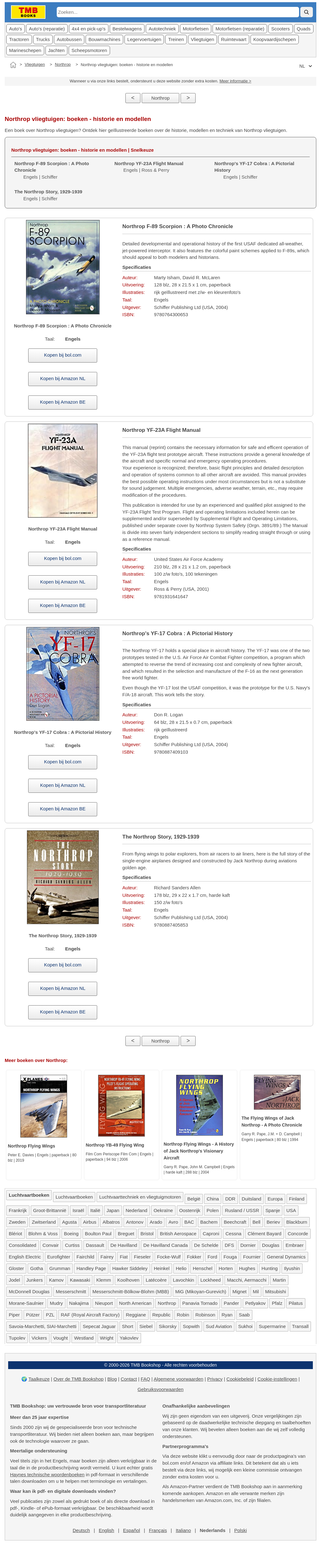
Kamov (56, 1280)
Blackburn (296, 1222)
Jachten (56, 50)
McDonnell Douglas (29, 1291)
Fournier (251, 1256)
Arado (156, 1222)
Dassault (95, 1245)
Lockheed (210, 1280)
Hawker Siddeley (130, 1268)
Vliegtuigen (202, 39)
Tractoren (19, 39)
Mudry (56, 1303)
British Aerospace (178, 1233)
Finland (296, 1198)
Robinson (205, 1314)
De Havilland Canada (165, 1245)
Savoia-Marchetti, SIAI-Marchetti (42, 1326)
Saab (244, 1314)
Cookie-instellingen (277, 1379)
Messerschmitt (71, 1291)
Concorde (298, 1233)
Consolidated (22, 1245)
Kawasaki (80, 1280)
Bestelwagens (127, 28)
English (106, 1530)
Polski (240, 1530)
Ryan (227, 1314)
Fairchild (85, 1256)
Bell (256, 1222)
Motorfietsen (196, 28)
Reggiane (136, 1314)
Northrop (63, 64)
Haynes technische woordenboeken (47, 1474)
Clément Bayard (265, 1233)
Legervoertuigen (144, 39)
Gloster (16, 1268)
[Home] (13, 65)
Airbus (90, 1222)
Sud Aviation (219, 1326)
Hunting (269, 1268)
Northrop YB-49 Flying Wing (115, 1145)
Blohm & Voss (43, 1233)
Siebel (146, 1326)
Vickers (39, 1338)
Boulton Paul (98, 1233)
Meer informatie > (235, 81)
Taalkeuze (39, 1379)
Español (131, 1530)
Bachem (209, 1222)
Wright (106, 1338)
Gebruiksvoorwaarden (161, 1389)
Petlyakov (255, 1303)
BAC (189, 1222)
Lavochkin (183, 1280)
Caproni (211, 1233)
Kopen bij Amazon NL (62, 378)
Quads (304, 28)
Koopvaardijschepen (274, 39)
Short (127, 1326)
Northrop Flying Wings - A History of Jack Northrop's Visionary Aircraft (199, 1151)
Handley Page (91, 1268)
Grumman (59, 1268)
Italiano (183, 1530)
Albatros (111, 1222)
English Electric (25, 1256)
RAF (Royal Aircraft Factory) (90, 1314)
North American (135, 1303)
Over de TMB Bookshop (79, 1379)
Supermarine (272, 1326)
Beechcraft (235, 1222)
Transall (300, 1326)
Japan (113, 1210)
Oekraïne (163, 1210)
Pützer (32, 1314)
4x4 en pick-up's (89, 28)
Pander (231, 1303)
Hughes (247, 1268)
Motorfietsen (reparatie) (239, 28)
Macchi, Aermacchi (246, 1280)
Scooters (280, 28)
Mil (256, 1291)
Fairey (107, 1256)
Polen (212, 1210)
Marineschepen (25, 50)
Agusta (69, 1222)
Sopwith (191, 1326)
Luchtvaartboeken (74, 1197)
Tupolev (17, 1338)
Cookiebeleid (240, 1379)
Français (158, 1530)
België (193, 1198)
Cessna (233, 1233)
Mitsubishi (275, 1291)
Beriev (273, 1222)
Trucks (43, 39)
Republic (161, 1314)
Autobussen (69, 39)
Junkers (34, 1280)
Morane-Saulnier (26, 1303)
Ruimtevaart (233, 39)
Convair (51, 1245)
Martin (279, 1280)
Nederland (136, 1210)
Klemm (103, 1280)
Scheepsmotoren (89, 50)
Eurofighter (58, 1256)
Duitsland (251, 1198)
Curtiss (72, 1245)
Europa (274, 1198)
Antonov (134, 1222)
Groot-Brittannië (49, 1210)
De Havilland (123, 1245)
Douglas (270, 1245)
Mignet (240, 1291)
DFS (229, 1245)
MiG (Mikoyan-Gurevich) (200, 1291)
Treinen (176, 39)
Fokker (194, 1256)
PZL (50, 1314)
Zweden (17, 1222)
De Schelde (206, 1245)
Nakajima (79, 1303)
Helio (181, 1268)
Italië (95, 1210)
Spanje (273, 1210)
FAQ (145, 1379)
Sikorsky (168, 1326)
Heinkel (162, 1268)
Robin (183, 1314)
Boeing (71, 1233)
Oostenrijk (190, 1210)
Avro (173, 1222)
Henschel (203, 1268)
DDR (230, 1198)
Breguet (126, 1233)
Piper (14, 1314)
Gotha (36, 1268)
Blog (112, 1379)
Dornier (248, 1245)
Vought (60, 1338)
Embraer (295, 1245)
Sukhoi (245, 1326)
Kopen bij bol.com (63, 355)
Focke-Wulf (169, 1256)
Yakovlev (129, 1338)
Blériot (15, 1233)
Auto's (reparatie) (47, 28)
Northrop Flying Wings (31, 1145)
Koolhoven (128, 1280)
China (213, 1198)
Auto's (15, 28)
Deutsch (81, 1530)
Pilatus (296, 1303)
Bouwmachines (104, 39)
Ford (212, 1256)
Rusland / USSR (242, 1210)
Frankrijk (18, 1210)
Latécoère (156, 1280)
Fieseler (142, 1256)
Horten (225, 1268)
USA (291, 1210)
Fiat (124, 1256)
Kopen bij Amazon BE (63, 402)
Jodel (14, 1280)
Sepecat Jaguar (99, 1326)
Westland (83, 1338)
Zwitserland (44, 1222)
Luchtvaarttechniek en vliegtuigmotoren (140, 1197)
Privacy (215, 1379)
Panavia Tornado (200, 1303)
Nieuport (104, 1303)
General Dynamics (286, 1256)
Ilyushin (292, 1268)
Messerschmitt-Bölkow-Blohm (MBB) (130, 1291)
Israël (78, 1210)
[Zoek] (306, 12)
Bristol (147, 1233)
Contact (129, 1379)
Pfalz (277, 1303)
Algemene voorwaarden (178, 1379)
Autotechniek (162, 28)
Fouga (230, 1256)
